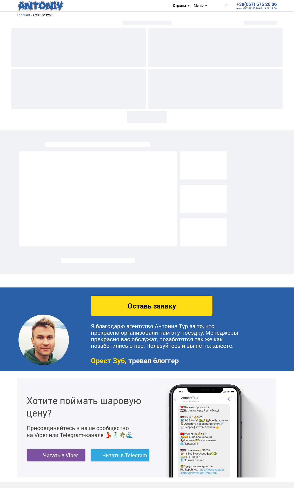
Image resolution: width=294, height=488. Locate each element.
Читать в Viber (60, 455)
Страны (179, 5)
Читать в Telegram (124, 455)
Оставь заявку (152, 305)
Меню (199, 5)
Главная (23, 15)
